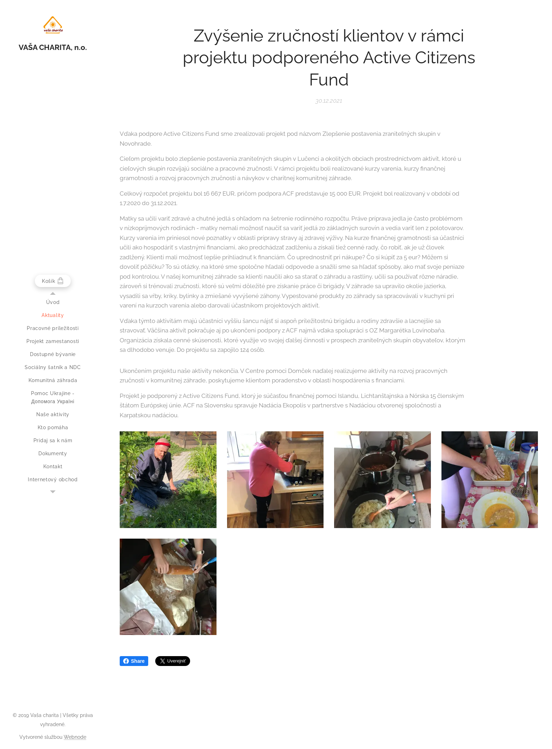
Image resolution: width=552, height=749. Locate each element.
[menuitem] (53, 302)
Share (134, 661)
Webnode (75, 737)
